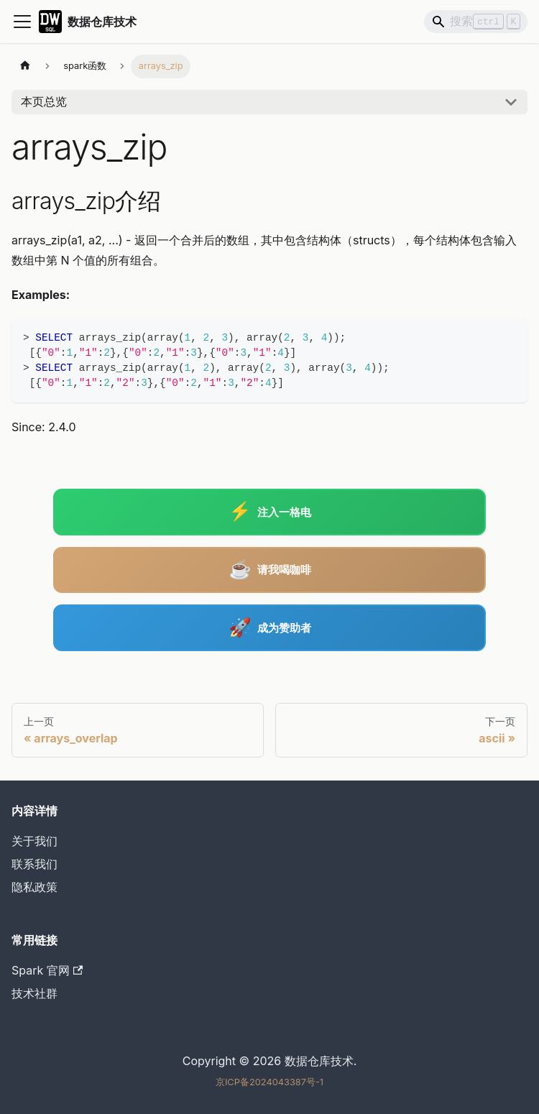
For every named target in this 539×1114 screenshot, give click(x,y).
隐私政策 (34, 887)
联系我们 (34, 864)
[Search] (476, 21)
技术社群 (34, 993)
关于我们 (34, 841)
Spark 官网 (47, 970)
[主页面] (25, 66)
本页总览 (44, 101)
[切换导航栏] (22, 21)
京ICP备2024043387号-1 (269, 1082)
